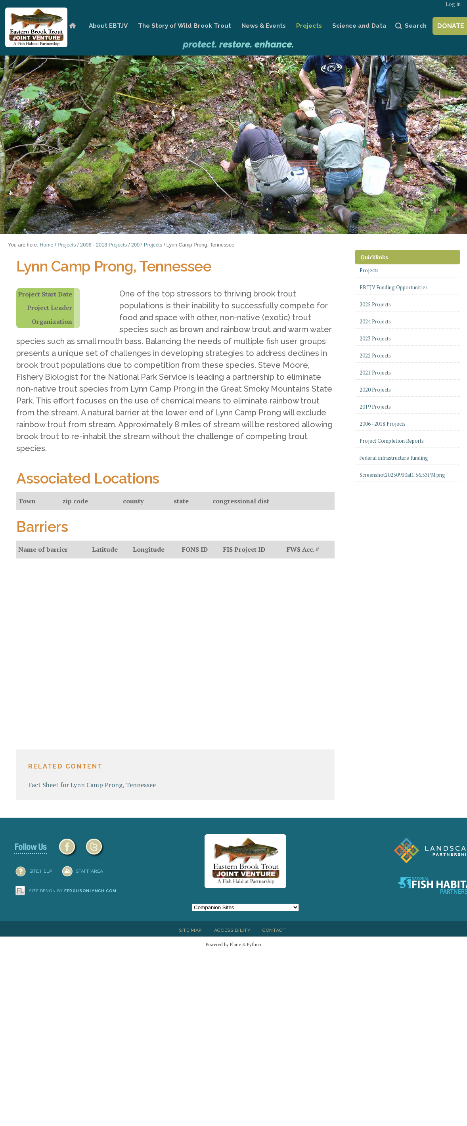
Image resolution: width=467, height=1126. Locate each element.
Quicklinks (374, 257)
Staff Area (89, 871)
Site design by (73, 891)
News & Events (263, 25)
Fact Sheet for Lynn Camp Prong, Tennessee (92, 784)
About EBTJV (108, 25)
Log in (453, 4)
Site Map (190, 930)
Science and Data (359, 25)
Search (416, 25)
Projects (309, 25)
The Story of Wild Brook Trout (184, 25)
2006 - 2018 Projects (103, 245)
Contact (274, 930)
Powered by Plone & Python (233, 944)
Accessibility (232, 930)
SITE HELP (40, 871)
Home (72, 26)
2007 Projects (146, 245)
